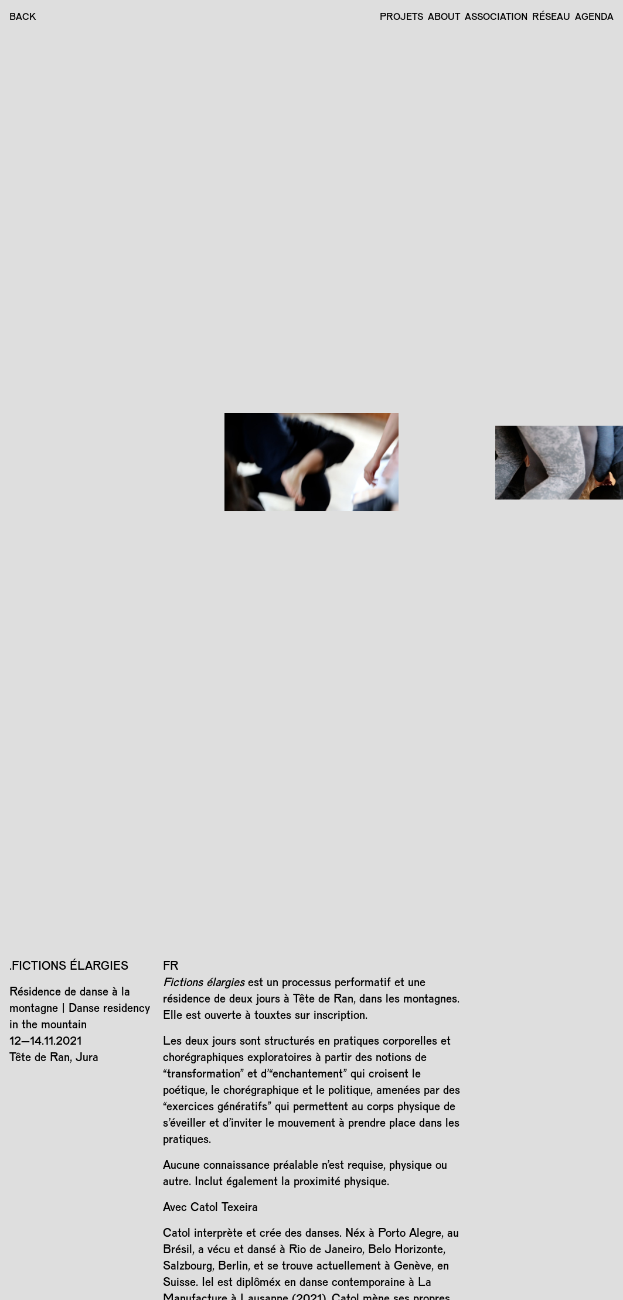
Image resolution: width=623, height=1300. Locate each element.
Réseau (551, 16)
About (444, 16)
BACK (22, 16)
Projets (401, 16)
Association (496, 16)
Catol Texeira (224, 1206)
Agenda (594, 16)
